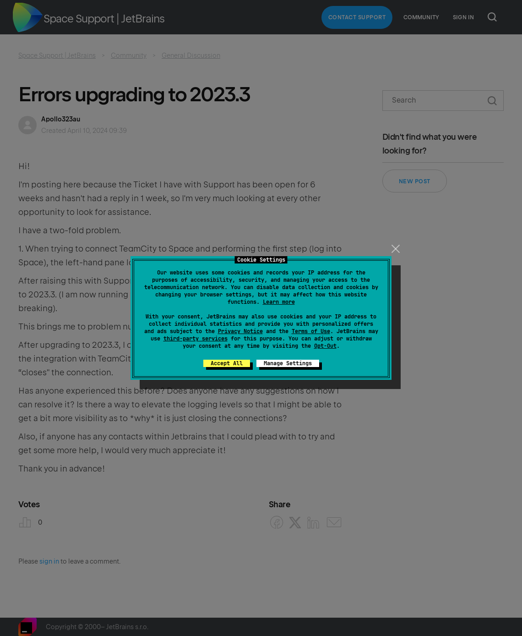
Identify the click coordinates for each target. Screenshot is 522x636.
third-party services (195, 338)
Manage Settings (288, 363)
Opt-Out (325, 346)
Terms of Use (311, 331)
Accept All (227, 363)
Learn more (279, 302)
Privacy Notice (240, 331)
